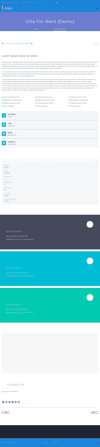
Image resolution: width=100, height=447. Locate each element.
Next (95, 412)
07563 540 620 (27, 2)
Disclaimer (54, 442)
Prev (5, 412)
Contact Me (46, 442)
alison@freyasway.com (42, 2)
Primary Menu (96, 8)
